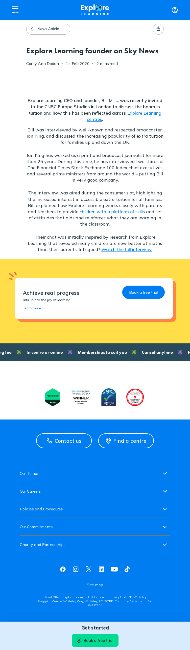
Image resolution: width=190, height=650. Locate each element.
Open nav (15, 9)
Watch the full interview (126, 249)
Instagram (76, 569)
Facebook (63, 569)
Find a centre (126, 441)
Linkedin (101, 569)
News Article (48, 29)
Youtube (114, 569)
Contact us (64, 441)
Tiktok (127, 569)
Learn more (32, 308)
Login (174, 9)
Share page (158, 29)
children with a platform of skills (112, 211)
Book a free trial (95, 640)
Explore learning (95, 9)
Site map (95, 585)
